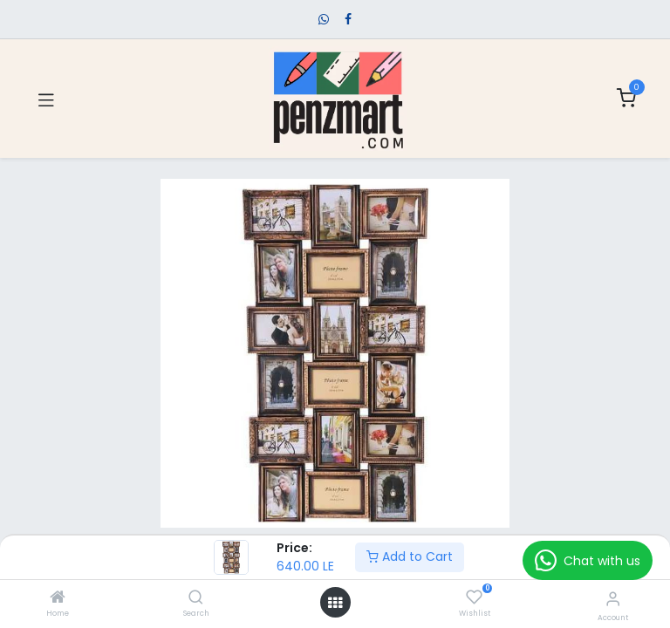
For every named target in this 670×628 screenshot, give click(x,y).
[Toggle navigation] (46, 98)
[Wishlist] (474, 597)
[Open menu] (335, 602)
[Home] (57, 598)
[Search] (196, 598)
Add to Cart (409, 556)
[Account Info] (613, 599)
